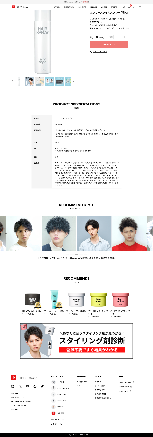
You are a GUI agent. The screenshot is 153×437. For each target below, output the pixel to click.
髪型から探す (56, 419)
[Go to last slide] (12, 81)
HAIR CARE (82, 7)
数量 (111, 37)
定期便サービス (57, 424)
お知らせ (98, 382)
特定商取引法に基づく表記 (21, 401)
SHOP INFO (123, 391)
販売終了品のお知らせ (103, 398)
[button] (19, 81)
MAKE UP (104, 7)
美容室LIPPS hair (17, 397)
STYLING (57, 7)
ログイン (80, 386)
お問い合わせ (100, 390)
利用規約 (14, 409)
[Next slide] (73, 81)
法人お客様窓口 (101, 394)
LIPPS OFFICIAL (125, 382)
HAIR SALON (124, 387)
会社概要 (14, 393)
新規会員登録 (82, 382)
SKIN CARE (93, 7)
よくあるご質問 (100, 386)
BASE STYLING (69, 7)
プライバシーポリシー (19, 405)
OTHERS (114, 7)
